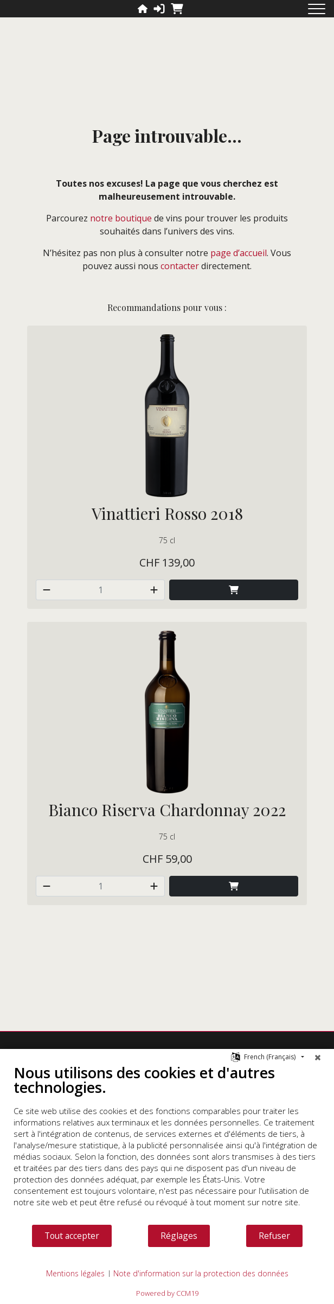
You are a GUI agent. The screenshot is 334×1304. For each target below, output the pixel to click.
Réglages (178, 1236)
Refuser (274, 1236)
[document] (167, 1143)
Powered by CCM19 (167, 1293)
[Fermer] (318, 1057)
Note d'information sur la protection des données (200, 1273)
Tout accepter (71, 1236)
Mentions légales (75, 1273)
